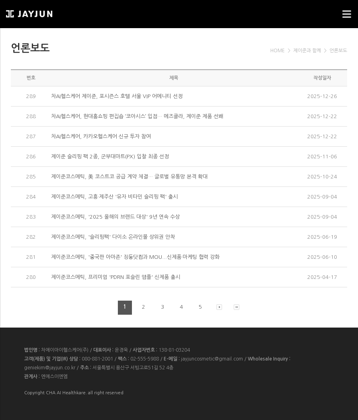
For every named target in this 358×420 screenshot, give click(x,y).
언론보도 (338, 50)
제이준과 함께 (307, 50)
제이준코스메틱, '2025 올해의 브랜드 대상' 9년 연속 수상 (115, 216)
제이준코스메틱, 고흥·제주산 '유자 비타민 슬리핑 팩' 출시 (114, 196)
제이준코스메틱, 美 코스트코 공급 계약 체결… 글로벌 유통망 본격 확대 (129, 176)
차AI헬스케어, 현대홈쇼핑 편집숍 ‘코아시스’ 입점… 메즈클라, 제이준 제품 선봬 (137, 116)
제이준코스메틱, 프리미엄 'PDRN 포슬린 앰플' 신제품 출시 (115, 277)
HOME (277, 50)
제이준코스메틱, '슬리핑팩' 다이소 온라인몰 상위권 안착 (113, 237)
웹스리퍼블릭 (46, 11)
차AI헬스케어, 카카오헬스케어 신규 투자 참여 (101, 136)
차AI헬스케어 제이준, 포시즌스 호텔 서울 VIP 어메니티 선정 (117, 96)
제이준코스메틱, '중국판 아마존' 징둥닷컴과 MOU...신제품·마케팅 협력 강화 (135, 257)
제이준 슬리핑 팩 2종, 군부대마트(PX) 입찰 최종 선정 (110, 156)
